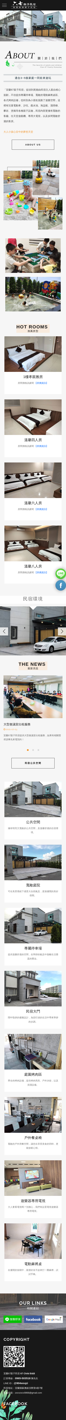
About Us (33, 144)
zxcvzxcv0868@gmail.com (28, 1392)
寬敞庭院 (33, 885)
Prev (4, 26)
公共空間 (33, 822)
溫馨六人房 (33, 503)
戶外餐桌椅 (33, 1138)
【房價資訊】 (41, 383)
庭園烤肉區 (33, 1074)
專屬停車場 (33, 948)
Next (61, 26)
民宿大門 (33, 1011)
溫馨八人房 (33, 566)
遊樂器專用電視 (33, 1201)
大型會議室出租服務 (17, 724)
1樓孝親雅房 (33, 377)
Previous (4, 631)
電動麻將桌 (33, 1264)
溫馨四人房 (33, 440)
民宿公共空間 (33, 763)
